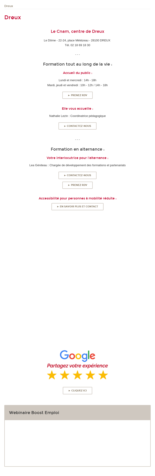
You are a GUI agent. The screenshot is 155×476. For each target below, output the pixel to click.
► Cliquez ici (77, 390)
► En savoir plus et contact (77, 206)
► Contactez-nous (77, 126)
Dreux (8, 6)
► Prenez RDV (77, 95)
